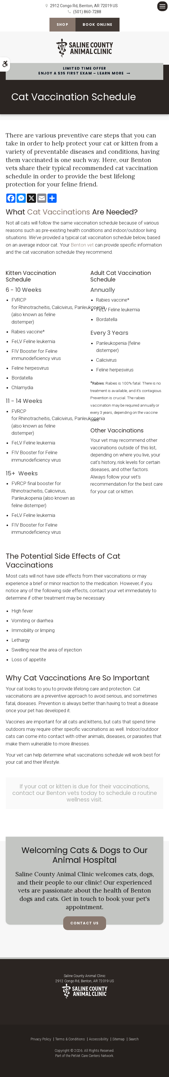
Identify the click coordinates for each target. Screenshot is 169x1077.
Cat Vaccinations (58, 212)
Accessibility (98, 1039)
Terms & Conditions (70, 1039)
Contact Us (84, 923)
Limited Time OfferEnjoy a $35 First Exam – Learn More (81, 71)
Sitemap (118, 1039)
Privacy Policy (41, 1039)
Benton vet (82, 245)
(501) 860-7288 (87, 11)
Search (134, 1039)
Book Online (97, 24)
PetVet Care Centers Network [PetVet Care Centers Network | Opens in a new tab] (92, 1056)
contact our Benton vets (45, 793)
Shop (62, 24)
